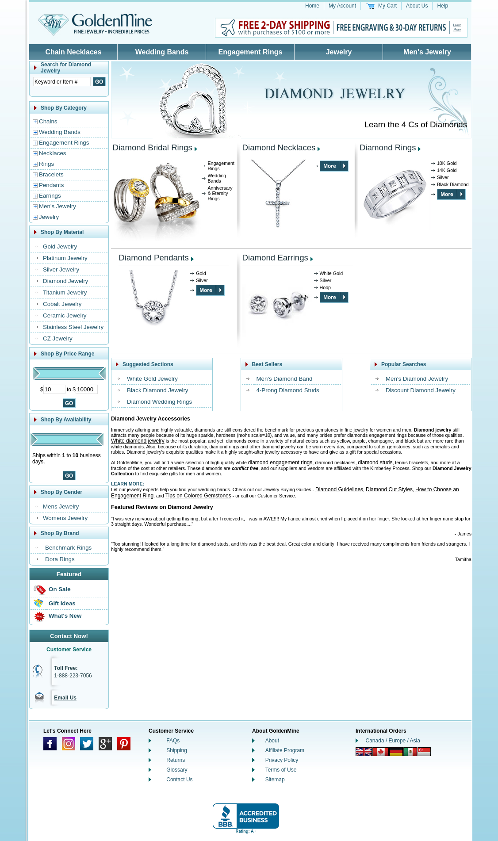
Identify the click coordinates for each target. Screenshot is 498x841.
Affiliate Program (284, 750)
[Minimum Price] (54, 389)
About (272, 741)
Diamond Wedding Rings (159, 401)
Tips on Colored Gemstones (198, 496)
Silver (443, 177)
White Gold (331, 273)
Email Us (65, 698)
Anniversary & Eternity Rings (219, 193)
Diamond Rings (388, 147)
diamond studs (375, 462)
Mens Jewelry (61, 506)
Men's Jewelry (427, 52)
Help (442, 6)
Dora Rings (60, 559)
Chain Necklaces (73, 52)
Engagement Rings (250, 52)
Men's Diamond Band (285, 378)
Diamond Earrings (275, 257)
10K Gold (446, 163)
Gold (201, 273)
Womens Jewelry (65, 518)
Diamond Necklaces (279, 147)
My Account (342, 6)
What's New (65, 615)
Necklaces (52, 153)
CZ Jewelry (58, 338)
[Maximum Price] (87, 389)
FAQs (173, 741)
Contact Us (179, 779)
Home (312, 6)
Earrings (50, 195)
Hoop (325, 287)
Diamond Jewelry (65, 281)
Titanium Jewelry (65, 292)
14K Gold (446, 170)
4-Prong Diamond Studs (288, 390)
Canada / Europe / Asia (393, 741)
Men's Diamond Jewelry (417, 378)
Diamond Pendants (154, 257)
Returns (175, 760)
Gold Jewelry (60, 246)
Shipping (176, 750)
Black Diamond (453, 184)
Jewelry (339, 52)
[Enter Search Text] (62, 81)
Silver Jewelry (61, 269)
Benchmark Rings (68, 547)
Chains (48, 121)
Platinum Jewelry (65, 258)
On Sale (60, 589)
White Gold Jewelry (152, 378)
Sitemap (275, 779)
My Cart (387, 6)
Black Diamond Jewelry (157, 390)
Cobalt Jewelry (62, 304)
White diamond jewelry (138, 441)
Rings (46, 164)
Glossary (176, 770)
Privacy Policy (282, 760)
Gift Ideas (62, 603)
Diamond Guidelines (339, 489)
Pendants (51, 185)
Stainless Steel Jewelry (73, 327)
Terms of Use (281, 770)
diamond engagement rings (280, 462)
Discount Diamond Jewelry (421, 390)
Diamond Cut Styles (389, 489)
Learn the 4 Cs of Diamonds (415, 124)
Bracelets (51, 174)
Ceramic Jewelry (65, 315)
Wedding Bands (162, 52)
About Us (417, 6)
